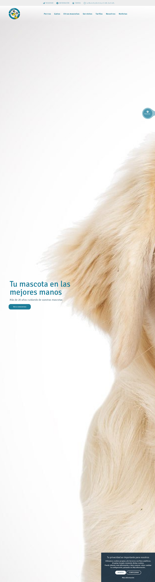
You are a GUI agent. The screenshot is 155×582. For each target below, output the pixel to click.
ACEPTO (121, 572)
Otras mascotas (71, 13)
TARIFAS (76, 3)
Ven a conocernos (19, 307)
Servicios (87, 13)
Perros (47, 13)
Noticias (123, 13)
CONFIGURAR (134, 572)
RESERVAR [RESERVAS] (48, 3)
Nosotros (110, 13)
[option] (77, 294)
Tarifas (99, 13)
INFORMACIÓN (62, 3)
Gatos (57, 13)
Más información (128, 578)
